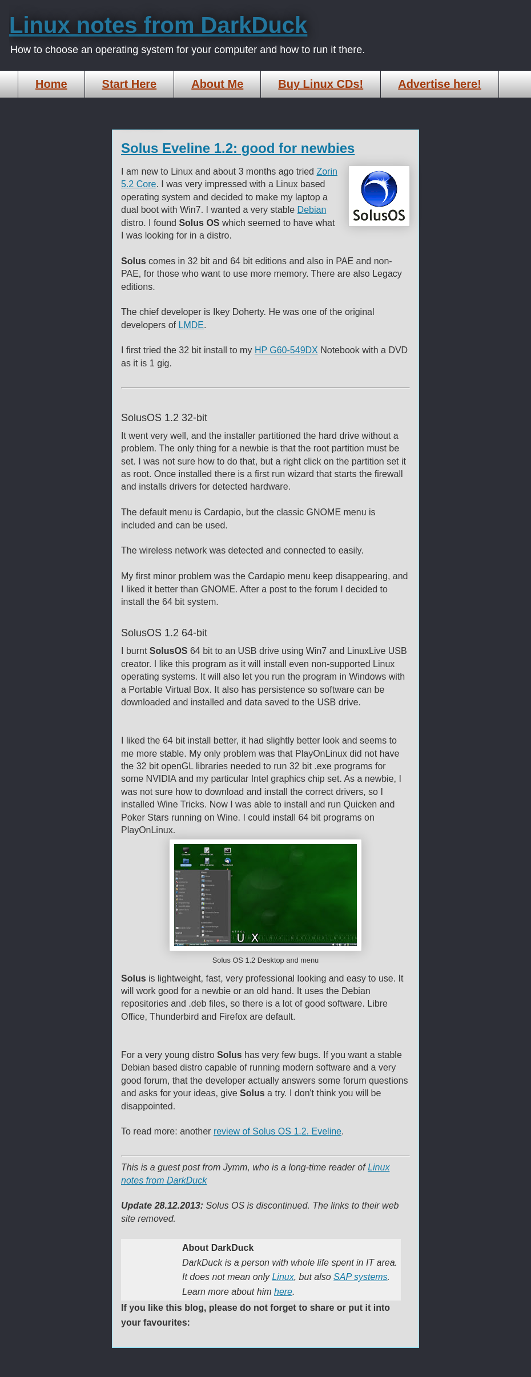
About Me (217, 84)
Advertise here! (439, 84)
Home (51, 84)
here (283, 1292)
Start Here (129, 84)
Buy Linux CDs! (320, 84)
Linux (282, 1277)
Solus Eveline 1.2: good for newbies (238, 148)
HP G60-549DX (286, 350)
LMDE (191, 325)
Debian (312, 210)
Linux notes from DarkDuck (158, 25)
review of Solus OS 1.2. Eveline (277, 1131)
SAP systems (360, 1277)
